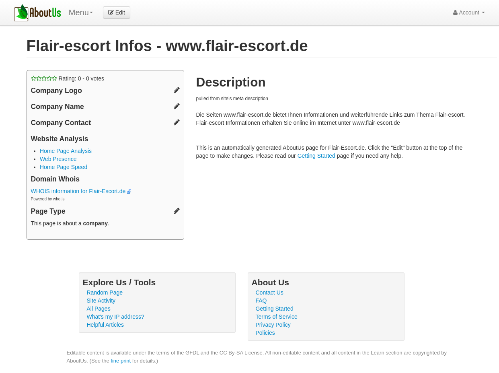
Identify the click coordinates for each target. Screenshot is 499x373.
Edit (116, 12)
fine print (121, 361)
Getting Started (316, 155)
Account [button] (469, 12)
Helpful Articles (105, 324)
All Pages (99, 308)
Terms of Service (277, 316)
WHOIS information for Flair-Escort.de (81, 191)
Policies (265, 333)
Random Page (105, 292)
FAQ (261, 300)
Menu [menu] (81, 12)
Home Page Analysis (66, 151)
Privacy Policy (273, 324)
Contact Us (269, 292)
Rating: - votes (68, 78)
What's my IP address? (115, 316)
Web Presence (58, 159)
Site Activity (101, 300)
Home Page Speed (63, 167)
